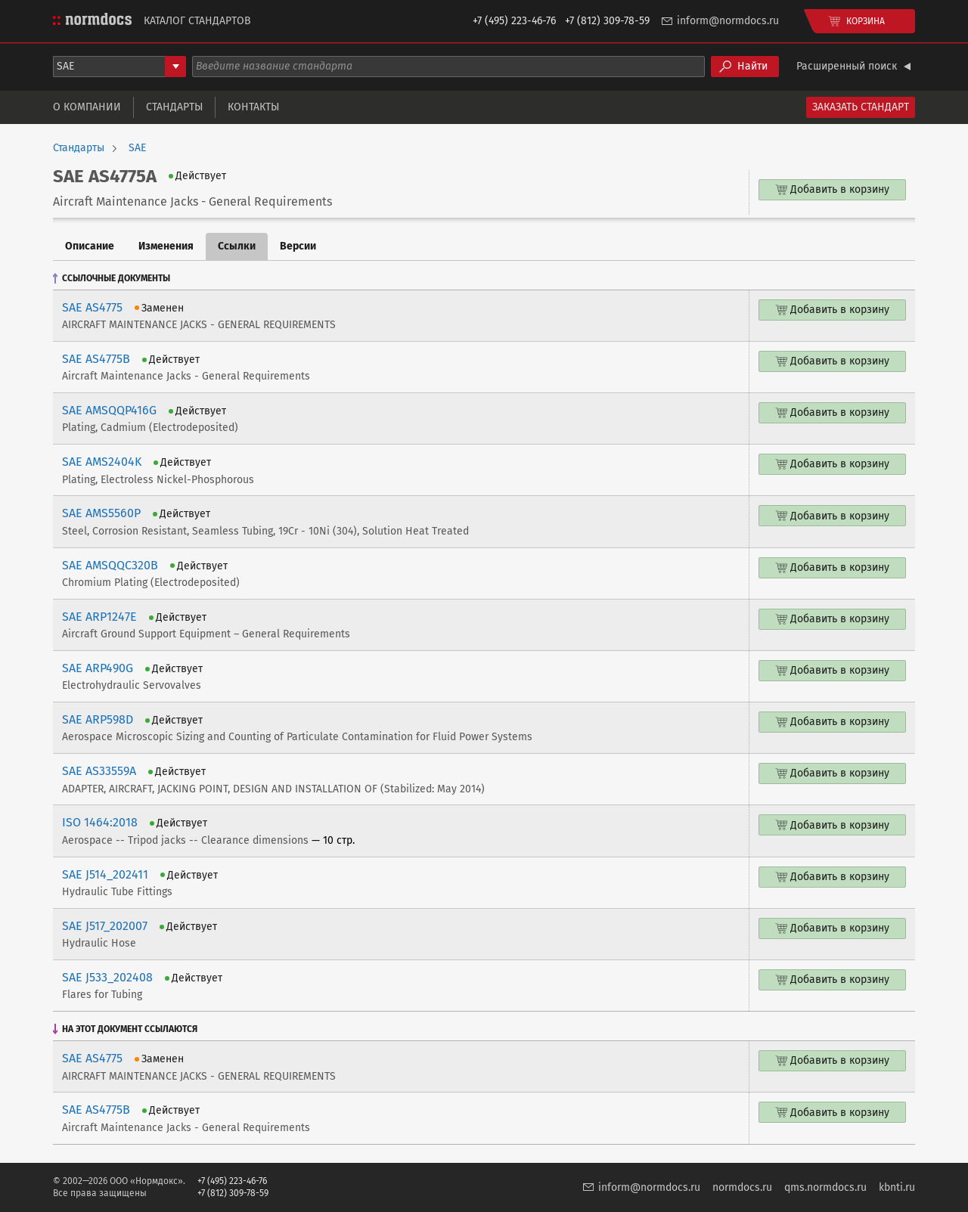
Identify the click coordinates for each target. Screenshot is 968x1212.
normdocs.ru (742, 1187)
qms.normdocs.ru (825, 1187)
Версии (298, 246)
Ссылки (237, 246)
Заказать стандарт (860, 107)
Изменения (166, 246)
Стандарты (174, 107)
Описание (89, 246)
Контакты (253, 107)
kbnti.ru (897, 1187)
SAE (137, 148)
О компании (87, 107)
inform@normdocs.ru (728, 20)
